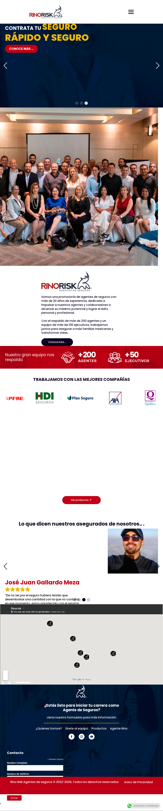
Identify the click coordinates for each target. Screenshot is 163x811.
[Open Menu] (131, 12)
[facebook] (71, 737)
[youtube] (92, 737)
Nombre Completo (17, 763)
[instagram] (82, 737)
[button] (5, 65)
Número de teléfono (18, 774)
